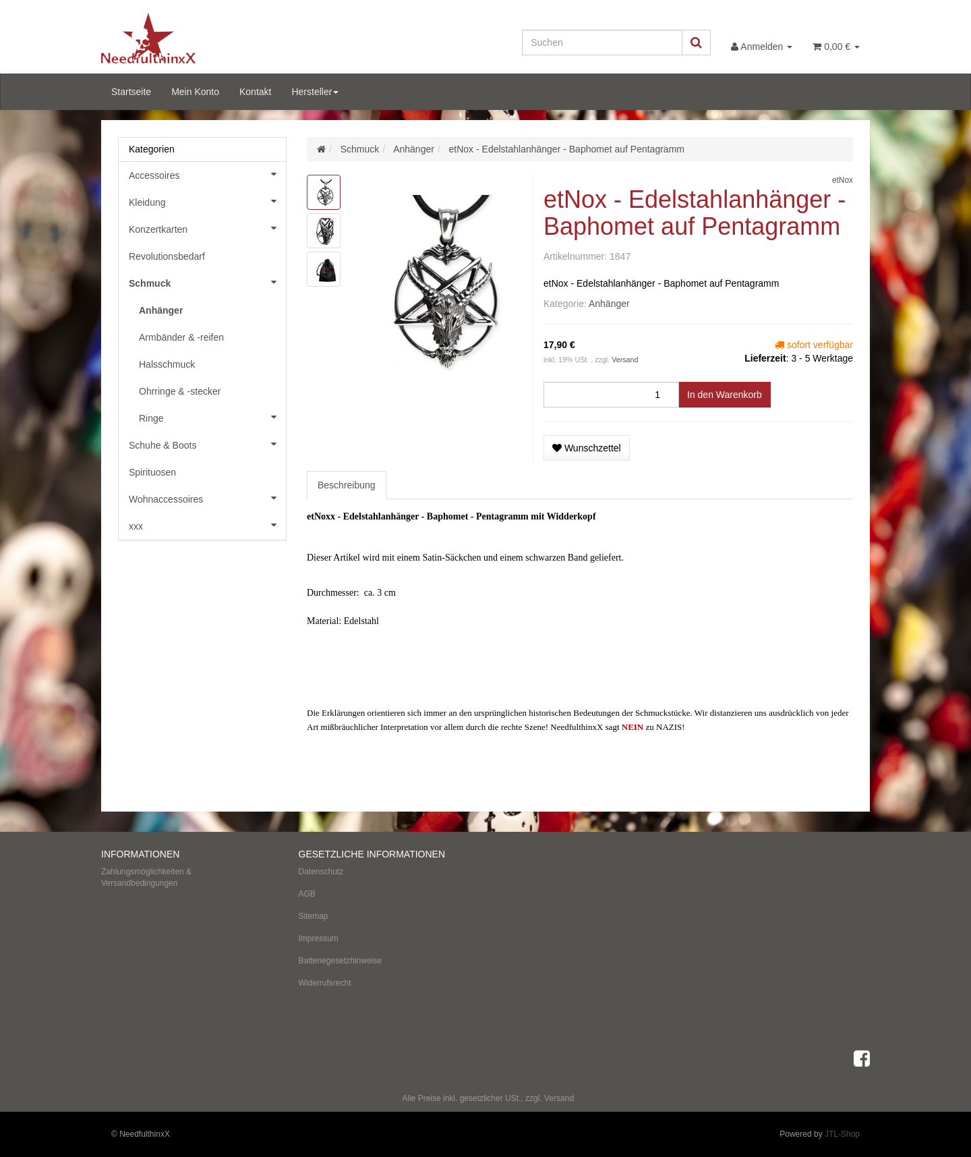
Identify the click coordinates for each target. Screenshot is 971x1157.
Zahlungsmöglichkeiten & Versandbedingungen (146, 877)
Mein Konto (195, 91)
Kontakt (255, 91)
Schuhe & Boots (207, 444)
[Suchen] (602, 42)
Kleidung (207, 201)
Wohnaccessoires (207, 498)
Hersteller (315, 91)
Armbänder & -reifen (181, 337)
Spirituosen (152, 472)
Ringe (212, 417)
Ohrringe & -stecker (179, 391)
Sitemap (313, 916)
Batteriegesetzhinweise (340, 960)
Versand (625, 360)
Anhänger (609, 303)
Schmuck (207, 282)
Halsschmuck (167, 364)
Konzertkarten (207, 228)
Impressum (319, 938)
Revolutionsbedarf (167, 256)
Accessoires (207, 174)
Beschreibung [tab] (347, 485)
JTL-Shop (842, 1134)
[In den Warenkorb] (724, 394)
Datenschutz (321, 871)
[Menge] (611, 394)
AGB (307, 894)
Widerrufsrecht (325, 983)
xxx (207, 525)
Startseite (131, 91)
